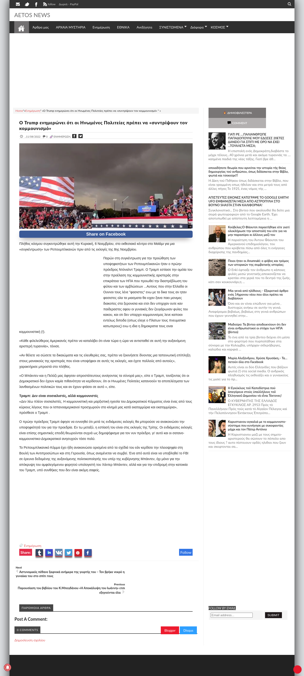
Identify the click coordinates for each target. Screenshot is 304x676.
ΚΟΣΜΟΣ (218, 27)
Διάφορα (197, 27)
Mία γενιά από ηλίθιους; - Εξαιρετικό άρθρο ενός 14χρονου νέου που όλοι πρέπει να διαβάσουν (258, 284)
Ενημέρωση (32, 546)
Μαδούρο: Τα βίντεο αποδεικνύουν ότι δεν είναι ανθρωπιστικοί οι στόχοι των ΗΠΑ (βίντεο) (257, 318)
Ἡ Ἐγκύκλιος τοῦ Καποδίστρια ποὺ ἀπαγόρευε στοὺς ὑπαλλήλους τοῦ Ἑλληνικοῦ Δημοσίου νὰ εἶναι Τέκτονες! (255, 381)
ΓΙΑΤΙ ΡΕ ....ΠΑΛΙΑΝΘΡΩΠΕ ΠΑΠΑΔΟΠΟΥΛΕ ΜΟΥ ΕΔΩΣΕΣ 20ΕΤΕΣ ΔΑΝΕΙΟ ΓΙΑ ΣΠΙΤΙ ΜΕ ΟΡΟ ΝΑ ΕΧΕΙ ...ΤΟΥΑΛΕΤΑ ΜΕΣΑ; (256, 129)
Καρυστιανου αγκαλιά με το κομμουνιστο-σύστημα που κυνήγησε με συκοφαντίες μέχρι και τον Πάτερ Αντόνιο (257, 415)
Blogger (170, 613)
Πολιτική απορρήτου (103, 672)
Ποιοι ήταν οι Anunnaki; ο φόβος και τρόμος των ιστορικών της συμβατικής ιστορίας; (258, 252)
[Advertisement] (152, 70)
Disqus (188, 613)
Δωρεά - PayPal (68, 4)
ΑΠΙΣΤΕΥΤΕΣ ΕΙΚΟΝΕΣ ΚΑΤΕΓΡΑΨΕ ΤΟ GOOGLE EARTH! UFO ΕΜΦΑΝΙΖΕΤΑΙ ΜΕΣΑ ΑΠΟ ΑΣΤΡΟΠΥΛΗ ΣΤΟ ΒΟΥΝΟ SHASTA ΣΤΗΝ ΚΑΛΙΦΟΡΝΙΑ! (249, 191)
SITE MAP (82, 672)
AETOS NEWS (33, 15)
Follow (185, 552)
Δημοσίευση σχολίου (29, 623)
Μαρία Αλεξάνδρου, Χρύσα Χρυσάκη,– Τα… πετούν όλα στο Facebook (257, 350)
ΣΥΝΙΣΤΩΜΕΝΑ (171, 27)
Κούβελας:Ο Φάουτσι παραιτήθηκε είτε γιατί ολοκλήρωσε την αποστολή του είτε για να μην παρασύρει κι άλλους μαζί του (259, 220)
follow (49, 4)
